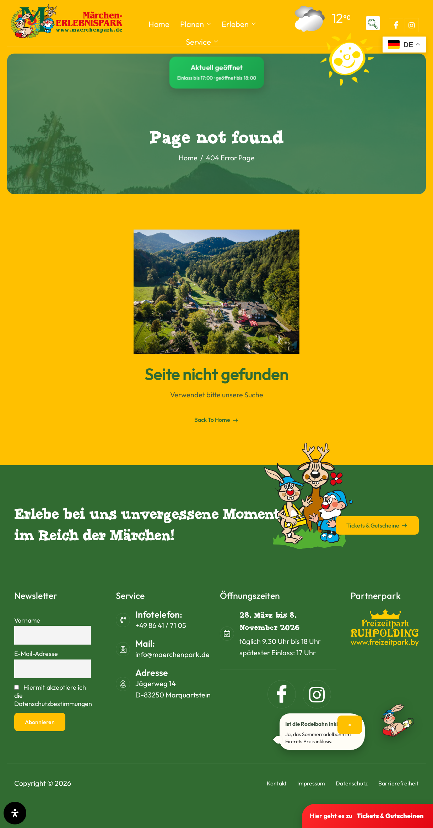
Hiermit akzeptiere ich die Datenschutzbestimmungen (52, 695)
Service (202, 42)
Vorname (27, 620)
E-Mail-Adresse (36, 654)
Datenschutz (352, 783)
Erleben (239, 24)
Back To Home (216, 420)
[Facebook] (396, 25)
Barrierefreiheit (398, 783)
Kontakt (277, 783)
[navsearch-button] (373, 23)
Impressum (311, 783)
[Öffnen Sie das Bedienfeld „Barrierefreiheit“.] (15, 813)
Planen (195, 24)
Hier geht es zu (367, 816)
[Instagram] (412, 25)
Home (158, 24)
